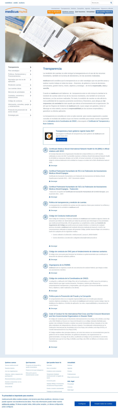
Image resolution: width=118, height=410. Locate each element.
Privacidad (70, 384)
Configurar (82, 404)
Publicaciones (95, 8)
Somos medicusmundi (11, 365)
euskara (21, 3)
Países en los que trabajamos (34, 370)
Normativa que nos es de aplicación (17, 80)
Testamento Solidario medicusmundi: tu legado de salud (55, 376)
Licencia (69, 387)
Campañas (80, 8)
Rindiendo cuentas (14, 85)
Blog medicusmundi (73, 377)
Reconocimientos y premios (13, 379)
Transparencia (65, 8)
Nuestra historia (9, 368)
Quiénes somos (68, 12)
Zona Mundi (8, 386)
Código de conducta (15, 101)
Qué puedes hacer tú (54, 362)
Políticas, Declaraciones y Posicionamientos (17, 75)
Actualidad (90, 12)
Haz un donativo (51, 368)
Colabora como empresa (54, 371)
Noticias (73, 8)
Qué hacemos (80, 12)
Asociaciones (55, 8)
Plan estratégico (13, 70)
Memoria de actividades (16, 92)
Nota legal (70, 390)
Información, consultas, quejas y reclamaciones (18, 105)
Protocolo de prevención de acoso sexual (17, 111)
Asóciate (49, 365)
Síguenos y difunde (107, 8)
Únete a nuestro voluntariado (55, 388)
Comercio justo (51, 380)
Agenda (87, 8)
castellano (8, 3)
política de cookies (8, 404)
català (15, 3)
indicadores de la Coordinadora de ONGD (62, 121)
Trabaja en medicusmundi (54, 391)
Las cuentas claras (14, 88)
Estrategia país (13, 115)
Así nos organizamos (11, 371)
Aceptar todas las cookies (103, 404)
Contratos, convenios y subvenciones (16, 96)
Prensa (69, 371)
